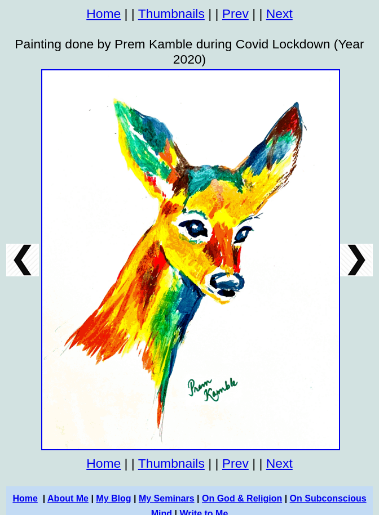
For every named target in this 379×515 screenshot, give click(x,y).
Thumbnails (171, 13)
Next (279, 13)
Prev (235, 13)
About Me (68, 498)
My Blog (113, 498)
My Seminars (167, 498)
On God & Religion (242, 498)
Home (103, 13)
